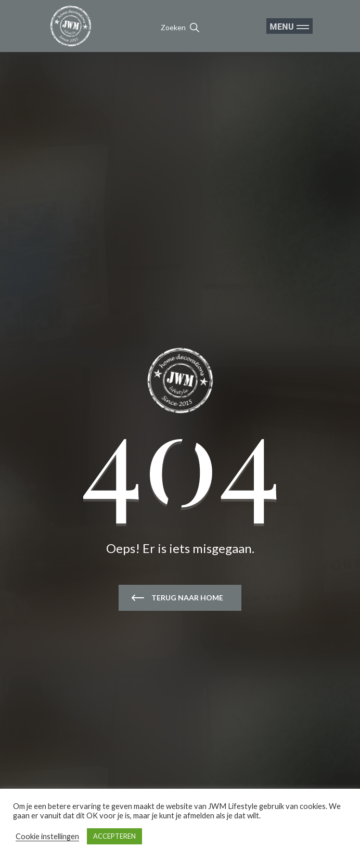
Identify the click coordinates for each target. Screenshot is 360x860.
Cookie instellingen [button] (47, 836)
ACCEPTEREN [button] (114, 836)
